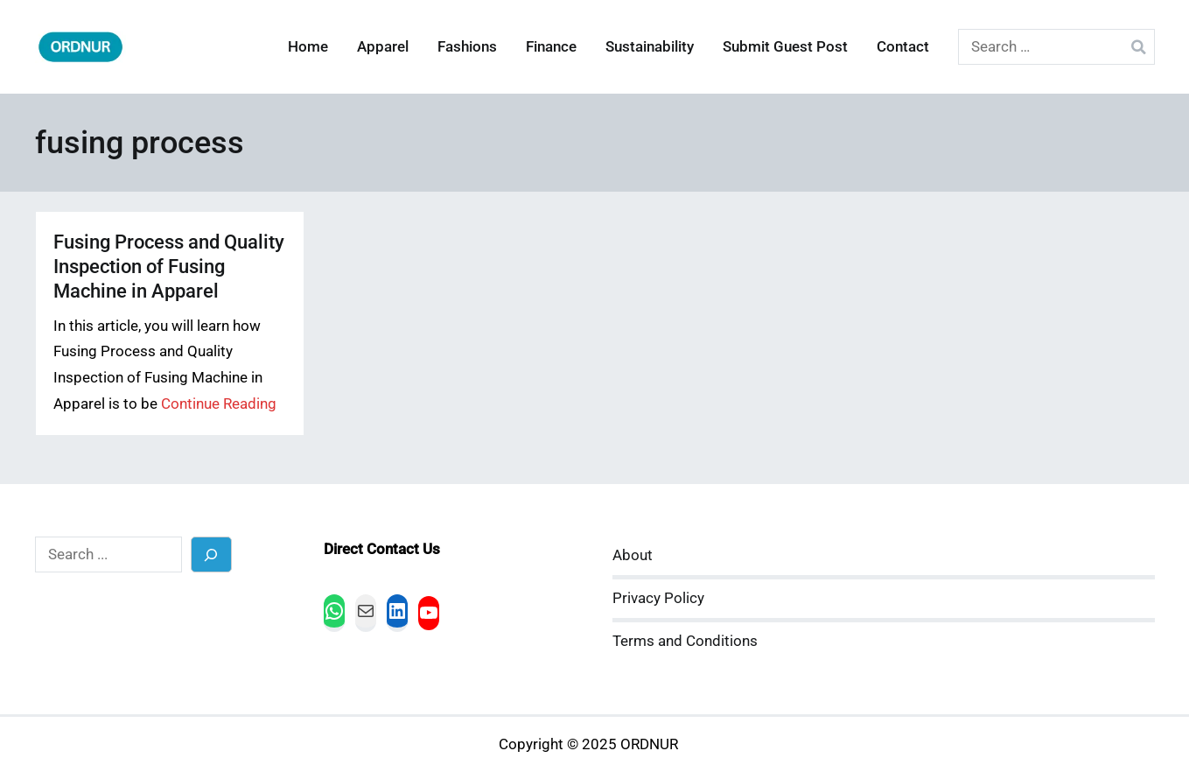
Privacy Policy (658, 598)
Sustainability (649, 47)
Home (308, 47)
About (632, 555)
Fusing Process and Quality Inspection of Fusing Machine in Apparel (168, 266)
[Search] (211, 554)
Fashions (467, 47)
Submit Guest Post (785, 47)
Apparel (383, 47)
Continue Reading (218, 404)
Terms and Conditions (685, 641)
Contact (903, 47)
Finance (551, 47)
